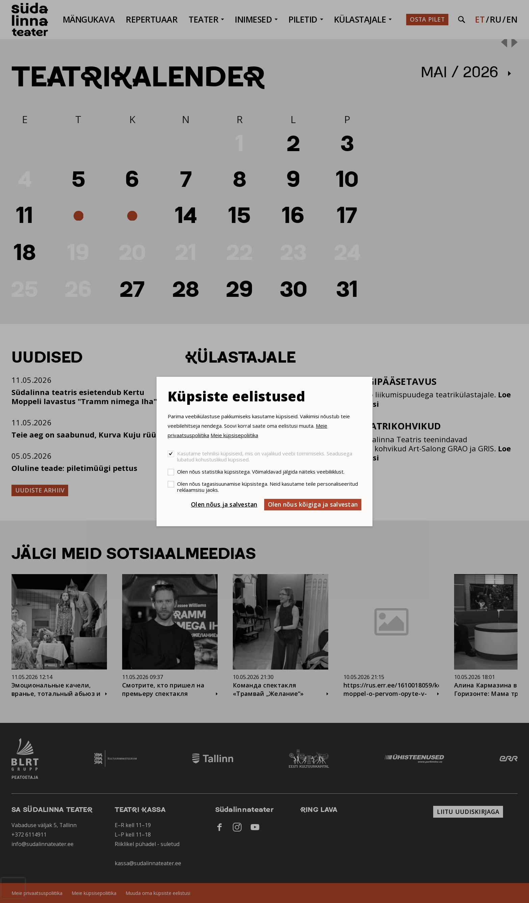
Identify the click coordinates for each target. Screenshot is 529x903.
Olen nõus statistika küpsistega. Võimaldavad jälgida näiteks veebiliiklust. (260, 472)
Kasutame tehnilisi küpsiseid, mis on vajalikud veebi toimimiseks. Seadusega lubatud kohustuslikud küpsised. (264, 456)
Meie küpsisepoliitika (234, 435)
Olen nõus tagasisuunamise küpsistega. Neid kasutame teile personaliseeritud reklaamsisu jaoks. (267, 487)
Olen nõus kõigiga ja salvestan (313, 504)
